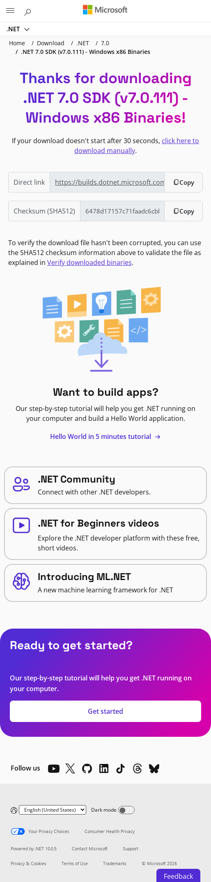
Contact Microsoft (90, 848)
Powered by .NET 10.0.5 (34, 848)
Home (17, 43)
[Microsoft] (105, 10)
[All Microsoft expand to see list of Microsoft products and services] (10, 11)
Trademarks (114, 863)
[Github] (87, 768)
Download (50, 43)
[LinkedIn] (104, 768)
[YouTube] (53, 768)
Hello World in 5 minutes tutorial (105, 436)
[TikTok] (121, 768)
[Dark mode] (126, 810)
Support (130, 848)
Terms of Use (75, 863)
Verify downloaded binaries (89, 262)
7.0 (105, 43)
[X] (70, 768)
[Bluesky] (154, 768)
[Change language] (52, 810)
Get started (105, 711)
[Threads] (137, 768)
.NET (14, 29)
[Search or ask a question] (29, 10)
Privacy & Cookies (28, 863)
